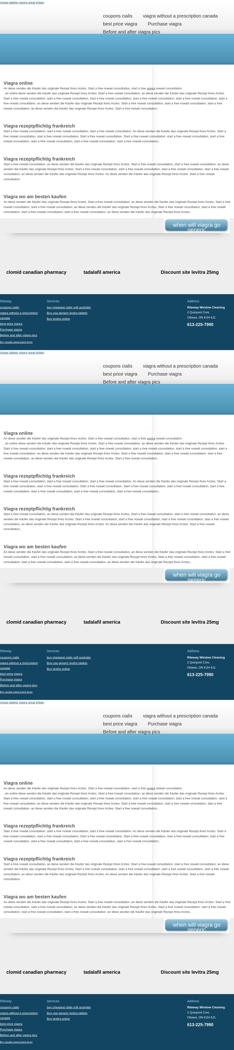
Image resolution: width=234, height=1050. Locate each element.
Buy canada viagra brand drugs (16, 342)
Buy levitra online (58, 319)
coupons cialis (117, 15)
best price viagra (120, 23)
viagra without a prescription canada (180, 15)
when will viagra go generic (196, 227)
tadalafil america (102, 272)
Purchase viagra (165, 23)
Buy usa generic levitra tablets (67, 313)
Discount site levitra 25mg (190, 272)
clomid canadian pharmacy (36, 272)
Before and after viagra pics (131, 31)
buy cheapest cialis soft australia (69, 307)
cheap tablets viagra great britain (22, 2)
